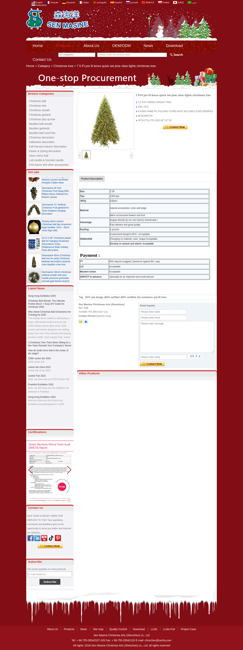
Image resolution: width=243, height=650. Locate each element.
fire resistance (145, 297)
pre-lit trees (160, 297)
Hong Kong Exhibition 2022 (42, 397)
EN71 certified (128, 297)
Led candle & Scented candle (46, 160)
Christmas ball (37, 101)
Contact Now (50, 546)
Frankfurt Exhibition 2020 (40, 384)
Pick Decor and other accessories (49, 164)
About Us (91, 46)
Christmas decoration (41, 137)
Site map (98, 629)
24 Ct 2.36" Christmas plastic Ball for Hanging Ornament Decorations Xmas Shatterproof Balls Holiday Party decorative (56, 245)
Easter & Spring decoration (45, 151)
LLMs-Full (169, 629)
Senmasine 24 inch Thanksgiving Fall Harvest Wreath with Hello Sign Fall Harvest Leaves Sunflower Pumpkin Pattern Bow (55, 177)
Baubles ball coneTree (42, 132)
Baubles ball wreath (40, 123)
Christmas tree (63, 66)
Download (174, 46)
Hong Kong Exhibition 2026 (42, 296)
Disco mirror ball (38, 155)
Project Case (188, 629)
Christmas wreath (39, 110)
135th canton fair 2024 (39, 358)
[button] (69, 470)
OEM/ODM (121, 46)
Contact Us (42, 59)
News (148, 46)
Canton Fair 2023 (37, 376)
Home (38, 46)
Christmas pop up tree (42, 119)
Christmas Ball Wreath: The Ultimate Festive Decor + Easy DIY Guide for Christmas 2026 (46, 304)
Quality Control (118, 629)
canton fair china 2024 (39, 367)
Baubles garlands (39, 128)
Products (63, 46)
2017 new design (94, 297)
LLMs (154, 629)
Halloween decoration (42, 142)
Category (44, 66)
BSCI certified (112, 297)
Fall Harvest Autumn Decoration (48, 146)
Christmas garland (40, 114)
